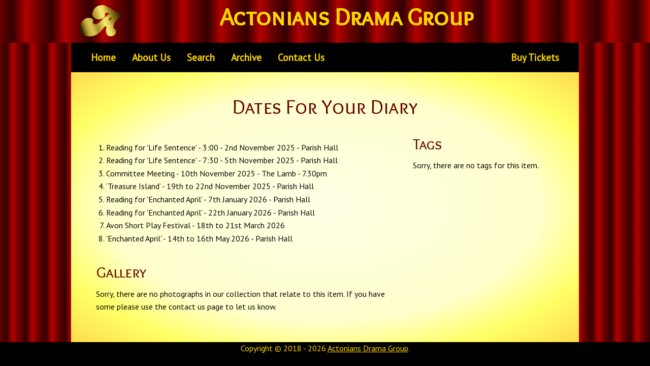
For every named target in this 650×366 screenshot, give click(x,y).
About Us (151, 57)
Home (103, 57)
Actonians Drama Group (368, 348)
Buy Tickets (535, 57)
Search (201, 57)
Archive (246, 57)
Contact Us (301, 57)
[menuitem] (103, 57)
